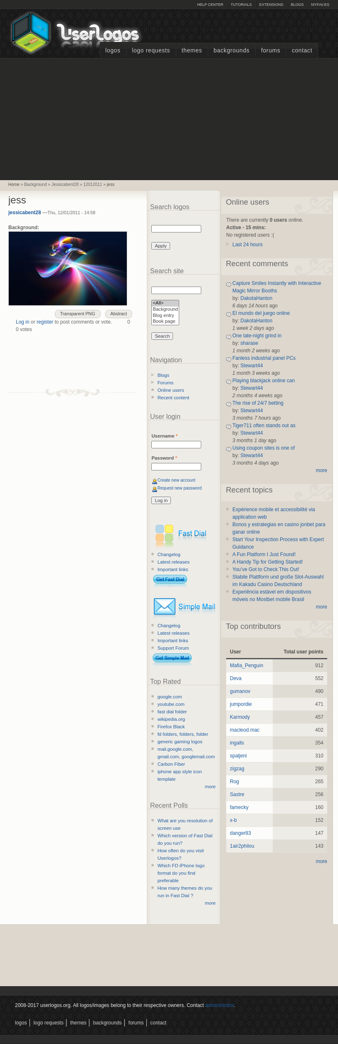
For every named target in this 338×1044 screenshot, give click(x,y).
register (45, 322)
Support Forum (173, 648)
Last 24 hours (247, 244)
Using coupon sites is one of (263, 448)
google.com (170, 696)
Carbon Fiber (171, 764)
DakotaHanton (256, 298)
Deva (236, 678)
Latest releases (174, 561)
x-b (233, 820)
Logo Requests (151, 50)
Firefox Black (171, 726)
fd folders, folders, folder (183, 734)
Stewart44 (251, 366)
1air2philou (242, 846)
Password (164, 457)
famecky (239, 807)
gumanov (240, 691)
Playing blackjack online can (263, 380)
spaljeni (238, 756)
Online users (171, 390)
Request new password (180, 488)
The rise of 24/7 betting (258, 403)
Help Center (210, 4)
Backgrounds (232, 50)
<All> (165, 303)
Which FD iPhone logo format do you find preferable (181, 873)
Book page (165, 322)
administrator (219, 1005)
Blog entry (165, 316)
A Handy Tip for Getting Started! (267, 562)
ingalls (237, 743)
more (210, 786)
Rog (234, 781)
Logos (112, 50)
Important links (173, 569)
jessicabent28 (24, 212)
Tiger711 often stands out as (264, 425)
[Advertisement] (169, 118)
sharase (249, 343)
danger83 (240, 833)
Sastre (237, 794)
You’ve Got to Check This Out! (265, 569)
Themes (192, 50)
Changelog (169, 554)
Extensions (271, 4)
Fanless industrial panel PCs (264, 358)
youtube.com (171, 704)
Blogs (297, 4)
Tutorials (241, 4)
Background (165, 310)
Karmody (240, 717)
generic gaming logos (180, 741)
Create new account (176, 480)
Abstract (119, 313)
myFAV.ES (320, 4)
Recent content (174, 397)
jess (110, 184)
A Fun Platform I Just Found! (264, 554)
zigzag (237, 769)
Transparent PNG (77, 313)
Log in (23, 322)
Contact (302, 50)
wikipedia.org (171, 719)
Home (14, 184)
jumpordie (241, 704)
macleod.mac (244, 730)
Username (164, 435)
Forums (270, 50)
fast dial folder (172, 711)
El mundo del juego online (261, 313)
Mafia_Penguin (246, 665)
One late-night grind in (256, 336)
